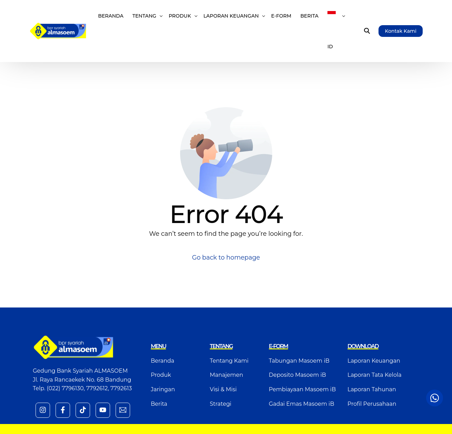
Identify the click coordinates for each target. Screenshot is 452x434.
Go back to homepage (226, 257)
